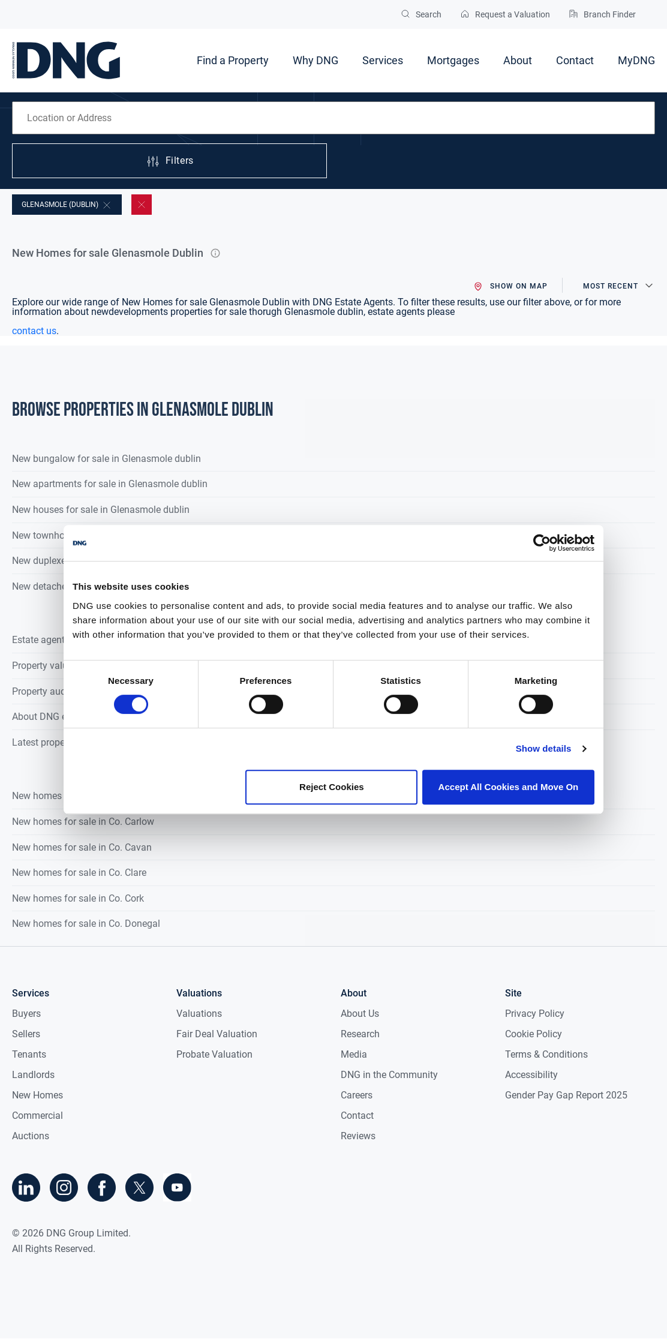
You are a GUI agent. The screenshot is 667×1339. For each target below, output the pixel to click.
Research (360, 1034)
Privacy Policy (534, 1013)
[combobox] (333, 117)
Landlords (33, 1074)
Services (382, 60)
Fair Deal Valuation (216, 1034)
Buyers (26, 1013)
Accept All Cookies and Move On (508, 787)
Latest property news (56, 742)
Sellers (26, 1034)
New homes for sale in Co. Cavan (82, 847)
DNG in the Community (389, 1074)
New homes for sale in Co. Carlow (83, 821)
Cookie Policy (533, 1034)
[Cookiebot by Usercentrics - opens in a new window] (541, 543)
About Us (360, 1013)
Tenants (29, 1054)
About (517, 60)
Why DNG (315, 60)
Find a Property (233, 60)
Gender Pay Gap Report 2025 (566, 1095)
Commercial (37, 1115)
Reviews (358, 1136)
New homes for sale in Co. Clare (79, 872)
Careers (356, 1095)
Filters (170, 161)
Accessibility (531, 1074)
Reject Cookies (331, 787)
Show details (544, 748)
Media (354, 1054)
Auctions (30, 1136)
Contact (575, 60)
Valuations (199, 1013)
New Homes (37, 1095)
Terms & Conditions (546, 1054)
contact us (34, 331)
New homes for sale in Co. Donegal (86, 923)
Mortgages (453, 60)
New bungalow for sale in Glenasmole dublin (106, 458)
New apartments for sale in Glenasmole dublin (110, 484)
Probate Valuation (214, 1054)
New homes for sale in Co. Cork (78, 898)
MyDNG (636, 60)
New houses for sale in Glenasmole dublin (101, 509)
